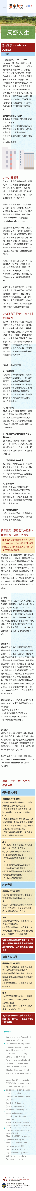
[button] (4, 6)
